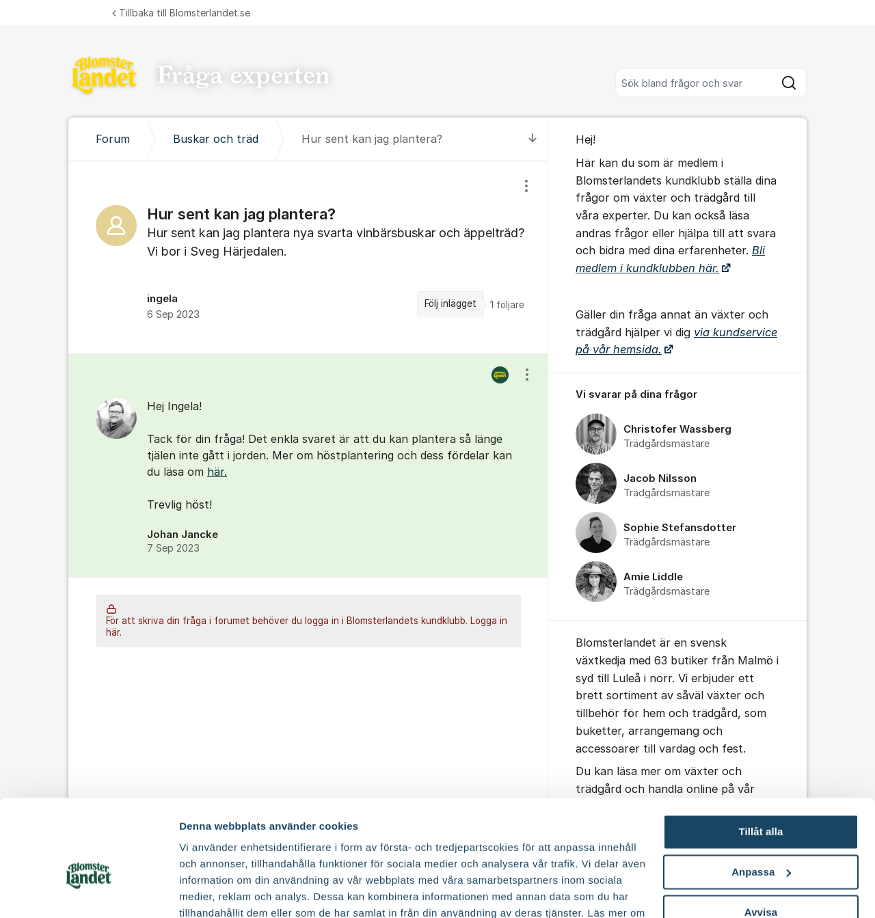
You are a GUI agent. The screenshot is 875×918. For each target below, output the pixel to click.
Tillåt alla (760, 755)
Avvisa (760, 835)
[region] (308, 257)
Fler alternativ (213, 891)
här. (217, 471)
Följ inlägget (450, 303)
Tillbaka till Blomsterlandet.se (181, 12)
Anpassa (761, 796)
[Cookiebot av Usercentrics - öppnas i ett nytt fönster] (88, 891)
